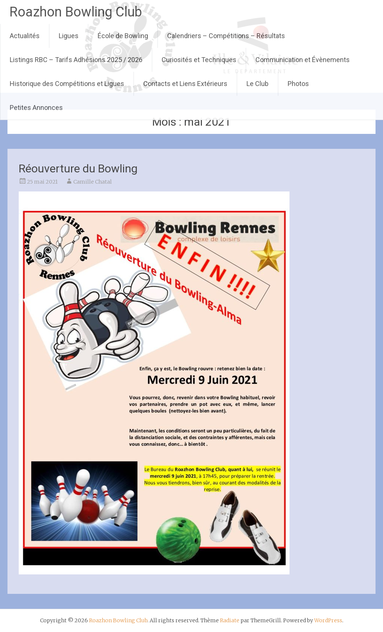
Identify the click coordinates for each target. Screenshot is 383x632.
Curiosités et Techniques (199, 60)
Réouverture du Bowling (78, 168)
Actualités (25, 36)
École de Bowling (123, 36)
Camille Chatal (92, 181)
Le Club (257, 84)
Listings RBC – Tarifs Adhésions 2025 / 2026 (76, 60)
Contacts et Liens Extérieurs (185, 84)
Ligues (69, 36)
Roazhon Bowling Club (75, 12)
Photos (298, 84)
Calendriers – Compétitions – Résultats (226, 36)
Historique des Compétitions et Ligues (67, 84)
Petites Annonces (36, 107)
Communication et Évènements (302, 60)
